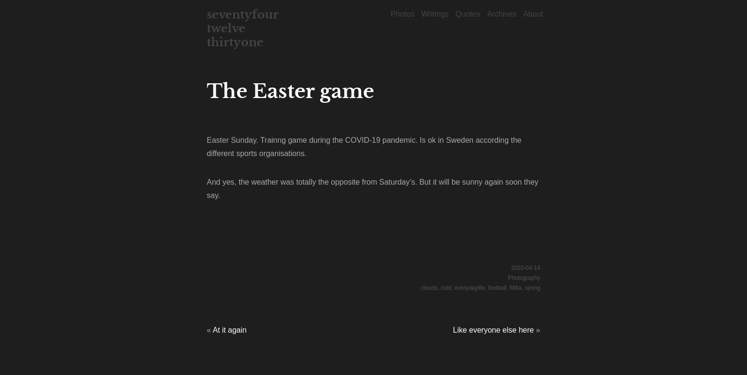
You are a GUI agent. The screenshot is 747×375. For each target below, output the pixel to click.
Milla (516, 288)
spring (532, 288)
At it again (229, 330)
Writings (435, 14)
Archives (501, 14)
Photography (524, 278)
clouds (429, 288)
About (533, 14)
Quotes (467, 14)
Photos (402, 14)
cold (446, 288)
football (497, 288)
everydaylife (469, 288)
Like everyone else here (493, 330)
